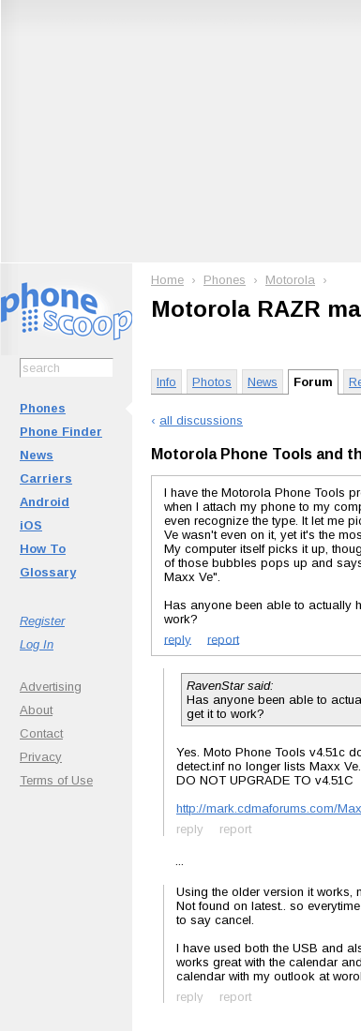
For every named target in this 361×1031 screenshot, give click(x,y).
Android (44, 502)
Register (42, 621)
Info (166, 382)
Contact (41, 733)
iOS (31, 525)
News (36, 455)
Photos (212, 382)
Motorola (290, 280)
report (223, 639)
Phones (43, 408)
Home (167, 280)
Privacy (41, 757)
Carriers (46, 478)
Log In (36, 644)
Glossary (48, 572)
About (36, 710)
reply (177, 639)
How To (43, 549)
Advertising (51, 687)
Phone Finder (61, 432)
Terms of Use (56, 780)
